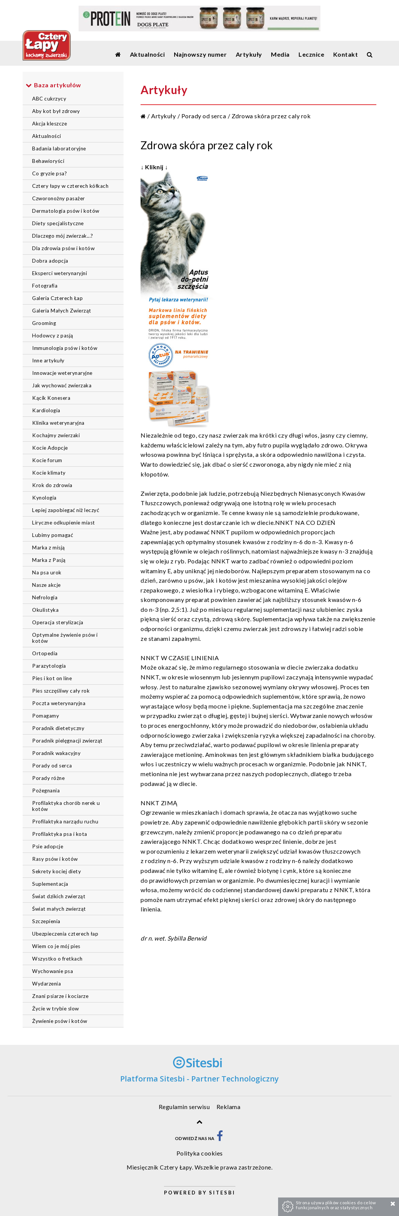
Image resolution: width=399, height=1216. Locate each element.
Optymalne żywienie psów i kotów (65, 638)
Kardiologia (46, 410)
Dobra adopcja (50, 261)
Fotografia (44, 286)
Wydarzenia (46, 984)
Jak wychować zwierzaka (61, 385)
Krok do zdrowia (52, 485)
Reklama (229, 1106)
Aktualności (46, 136)
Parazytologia (49, 666)
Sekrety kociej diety (56, 871)
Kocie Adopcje (50, 448)
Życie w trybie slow (55, 1009)
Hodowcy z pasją (52, 336)
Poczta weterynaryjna (58, 703)
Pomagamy (45, 716)
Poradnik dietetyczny (58, 728)
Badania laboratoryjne (59, 148)
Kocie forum (47, 460)
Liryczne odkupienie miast (63, 523)
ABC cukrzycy (49, 99)
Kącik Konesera (51, 398)
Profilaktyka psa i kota (59, 834)
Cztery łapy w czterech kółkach (70, 186)
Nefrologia (44, 597)
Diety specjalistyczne (58, 223)
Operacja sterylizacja (58, 622)
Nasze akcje (46, 585)
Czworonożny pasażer (58, 198)
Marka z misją (48, 548)
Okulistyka (45, 610)
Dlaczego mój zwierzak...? (62, 236)
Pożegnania (46, 790)
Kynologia (44, 498)
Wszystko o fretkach (57, 959)
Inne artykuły (48, 360)
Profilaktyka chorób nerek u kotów (66, 806)
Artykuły (163, 115)
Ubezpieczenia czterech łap (65, 934)
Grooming (44, 323)
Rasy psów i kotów (55, 859)
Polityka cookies (199, 1153)
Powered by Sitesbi (199, 1193)
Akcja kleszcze (49, 124)
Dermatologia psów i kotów (65, 211)
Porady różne (48, 778)
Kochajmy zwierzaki (56, 435)
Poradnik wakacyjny (56, 753)
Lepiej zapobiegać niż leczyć (65, 510)
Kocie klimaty (49, 473)
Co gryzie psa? (49, 173)
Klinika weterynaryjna (58, 423)
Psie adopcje (47, 846)
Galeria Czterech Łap (57, 298)
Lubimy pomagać (52, 535)
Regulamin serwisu (184, 1106)
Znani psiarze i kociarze (60, 996)
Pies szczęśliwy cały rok (61, 691)
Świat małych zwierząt (59, 909)
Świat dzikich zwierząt (58, 896)
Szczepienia (46, 921)
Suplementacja (50, 884)
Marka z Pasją (49, 560)
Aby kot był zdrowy (56, 111)
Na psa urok (47, 572)
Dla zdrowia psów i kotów (63, 248)
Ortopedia (45, 653)
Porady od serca (52, 766)
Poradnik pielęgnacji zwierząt (67, 741)
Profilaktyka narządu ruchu (65, 821)
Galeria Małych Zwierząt (61, 311)
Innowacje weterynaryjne (62, 373)
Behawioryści (48, 161)
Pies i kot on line (52, 678)
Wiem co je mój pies (56, 946)
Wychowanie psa (52, 971)
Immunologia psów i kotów (64, 348)
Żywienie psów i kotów (59, 1021)
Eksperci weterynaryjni (59, 273)
